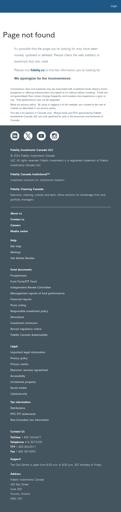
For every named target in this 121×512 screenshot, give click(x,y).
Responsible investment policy (29, 311)
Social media (18, 388)
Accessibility (17, 376)
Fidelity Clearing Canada (26, 189)
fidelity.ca (37, 70)
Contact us (17, 219)
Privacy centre (19, 364)
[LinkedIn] (14, 135)
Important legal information (27, 352)
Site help (15, 246)
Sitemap (15, 252)
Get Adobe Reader (22, 258)
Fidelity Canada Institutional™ (30, 174)
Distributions (17, 408)
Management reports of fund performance (37, 293)
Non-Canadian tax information (29, 420)
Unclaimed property (23, 382)
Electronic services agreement (29, 370)
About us (16, 213)
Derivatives (17, 317)
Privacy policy (19, 358)
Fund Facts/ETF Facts (23, 281)
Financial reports (20, 299)
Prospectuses (18, 275)
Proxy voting (18, 305)
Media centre (19, 231)
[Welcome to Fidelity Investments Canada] (25, 7)
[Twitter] (28, 135)
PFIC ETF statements (23, 414)
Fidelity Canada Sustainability (29, 335)
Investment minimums (23, 323)
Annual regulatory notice (25, 329)
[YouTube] (41, 135)
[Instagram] (54, 135)
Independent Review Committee (30, 287)
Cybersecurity (18, 394)
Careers (15, 225)
